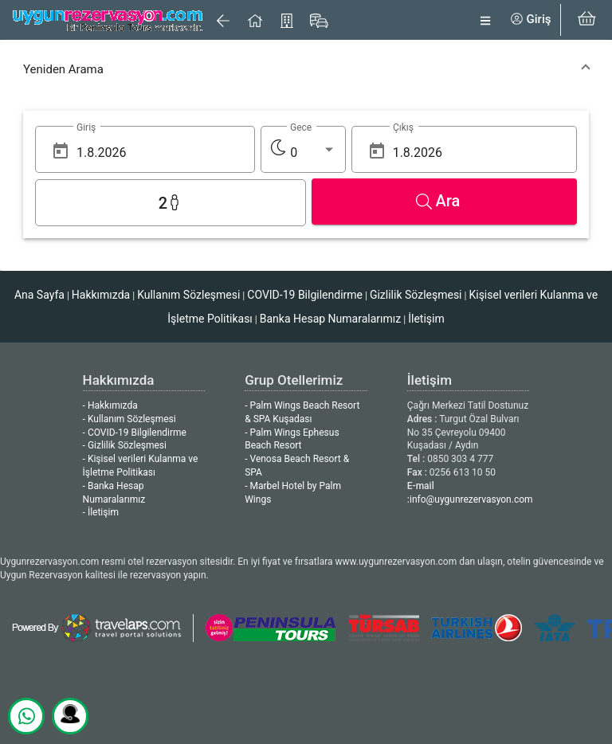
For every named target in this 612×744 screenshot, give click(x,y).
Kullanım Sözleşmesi (188, 294)
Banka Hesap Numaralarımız (330, 318)
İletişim (426, 318)
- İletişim (101, 512)
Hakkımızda (101, 294)
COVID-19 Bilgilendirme (305, 294)
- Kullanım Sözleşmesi (129, 419)
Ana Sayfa (39, 294)
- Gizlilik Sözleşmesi (125, 445)
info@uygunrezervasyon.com (471, 499)
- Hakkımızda (110, 405)
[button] (306, 69)
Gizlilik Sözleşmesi (416, 294)
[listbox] (312, 153)
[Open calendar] (60, 151)
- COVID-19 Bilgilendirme (134, 432)
